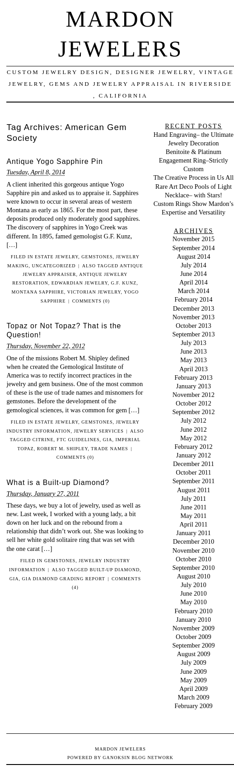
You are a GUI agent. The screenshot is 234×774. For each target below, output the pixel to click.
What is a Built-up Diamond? (57, 482)
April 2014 (193, 282)
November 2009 (194, 628)
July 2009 (193, 662)
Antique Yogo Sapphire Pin (54, 161)
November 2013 (194, 317)
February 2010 (193, 611)
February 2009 (193, 705)
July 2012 (193, 420)
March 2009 (193, 697)
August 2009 (193, 653)
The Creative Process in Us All (193, 177)
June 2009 (193, 671)
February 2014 (193, 299)
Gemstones (96, 256)
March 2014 (193, 290)
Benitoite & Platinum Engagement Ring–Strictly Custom (193, 160)
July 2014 (193, 265)
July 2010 (193, 584)
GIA (107, 439)
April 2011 (193, 524)
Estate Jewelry (56, 256)
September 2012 (193, 411)
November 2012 (194, 394)
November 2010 (194, 550)
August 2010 (193, 576)
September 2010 (193, 567)
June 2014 (193, 273)
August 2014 (193, 256)
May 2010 (193, 602)
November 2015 (194, 238)
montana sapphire (38, 291)
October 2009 (193, 636)
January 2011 (193, 532)
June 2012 (193, 429)
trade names (109, 448)
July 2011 (193, 498)
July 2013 (193, 342)
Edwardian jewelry (79, 282)
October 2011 (193, 472)
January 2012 (193, 455)
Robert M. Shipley (62, 448)
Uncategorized (53, 265)
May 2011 (193, 515)
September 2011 (194, 481)
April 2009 (193, 688)
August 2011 (193, 490)
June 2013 (193, 351)
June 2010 (193, 593)
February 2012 (193, 446)
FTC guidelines (78, 439)
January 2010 (193, 619)
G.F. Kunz (124, 282)
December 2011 (193, 463)
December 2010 (194, 541)
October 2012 (193, 403)
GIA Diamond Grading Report (63, 578)
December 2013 (194, 308)
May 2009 (193, 680)
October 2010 (193, 559)
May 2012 (193, 438)
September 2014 (193, 248)
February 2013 (193, 377)
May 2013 (193, 360)
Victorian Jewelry (94, 291)
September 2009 (193, 645)
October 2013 (193, 325)
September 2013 (193, 334)
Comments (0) (91, 300)
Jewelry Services (98, 431)
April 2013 (193, 369)
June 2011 (193, 507)
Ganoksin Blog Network (138, 757)
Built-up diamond (114, 569)
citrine (43, 439)
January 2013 (193, 386)
